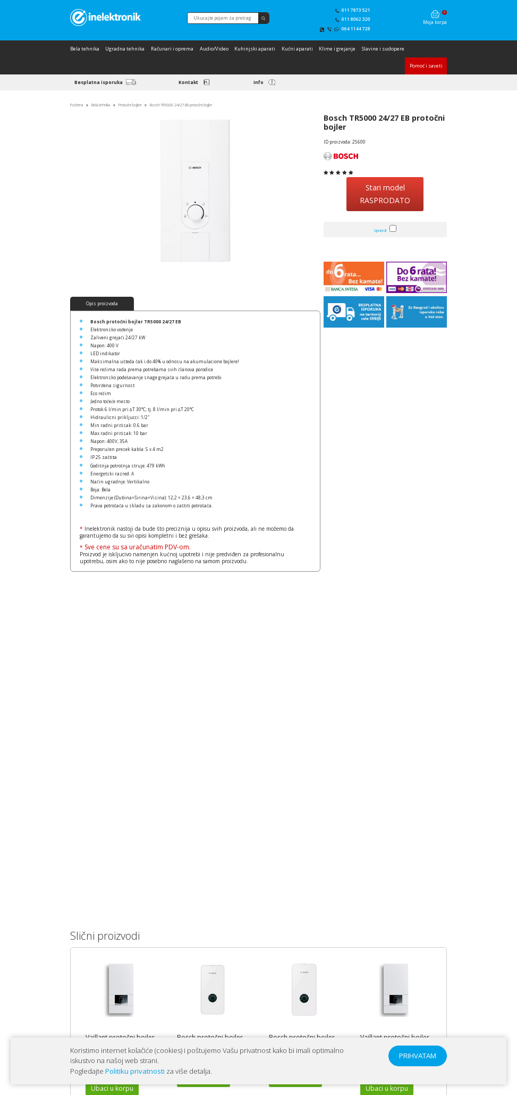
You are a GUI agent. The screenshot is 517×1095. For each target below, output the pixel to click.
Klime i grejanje (337, 48)
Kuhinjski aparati (254, 48)
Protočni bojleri (129, 105)
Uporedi (380, 230)
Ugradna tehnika (125, 48)
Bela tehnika (84, 48)
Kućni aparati (297, 48)
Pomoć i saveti (426, 65)
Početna (76, 105)
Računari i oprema (172, 48)
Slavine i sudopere (383, 48)
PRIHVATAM (417, 1055)
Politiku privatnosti (135, 1071)
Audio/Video (214, 48)
